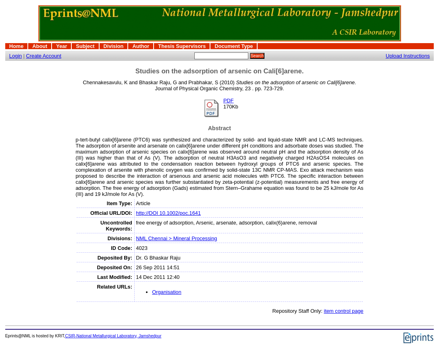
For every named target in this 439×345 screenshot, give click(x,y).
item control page (343, 311)
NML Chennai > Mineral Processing (176, 238)
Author (140, 46)
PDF (228, 101)
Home (16, 46)
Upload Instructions (408, 56)
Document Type (233, 46)
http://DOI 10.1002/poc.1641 (168, 213)
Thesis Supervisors (182, 46)
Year (61, 46)
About (39, 46)
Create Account (44, 56)
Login (15, 56)
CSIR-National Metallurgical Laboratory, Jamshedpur (113, 336)
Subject (85, 46)
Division (114, 46)
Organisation (166, 292)
